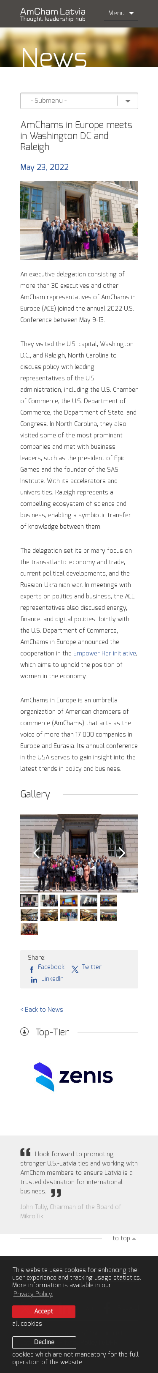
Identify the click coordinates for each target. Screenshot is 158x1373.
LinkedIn (46, 979)
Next (122, 853)
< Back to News (41, 1010)
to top (121, 1239)
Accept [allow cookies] (43, 1312)
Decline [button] (44, 1343)
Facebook (46, 968)
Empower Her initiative (104, 654)
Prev (36, 853)
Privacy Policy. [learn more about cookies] (33, 1294)
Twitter (86, 968)
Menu (121, 13)
